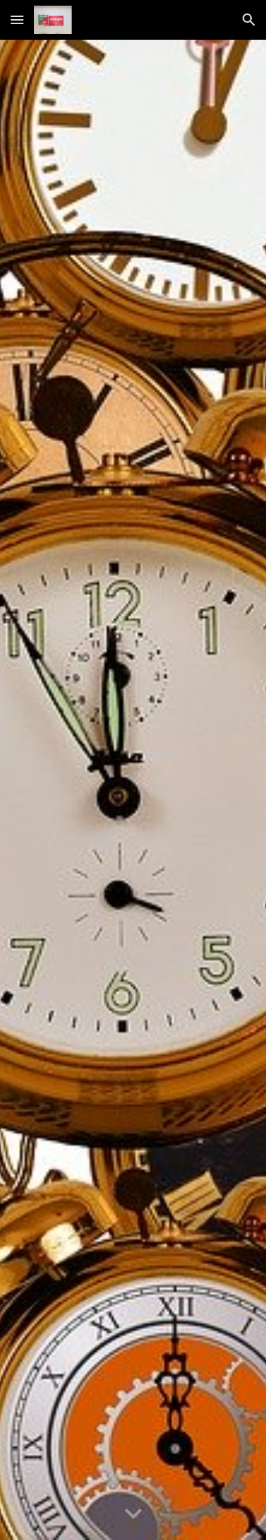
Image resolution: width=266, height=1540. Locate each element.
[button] (17, 19)
